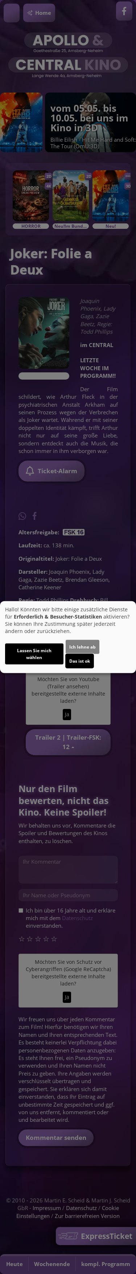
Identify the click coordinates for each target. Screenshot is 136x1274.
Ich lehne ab (82, 647)
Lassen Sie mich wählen (34, 653)
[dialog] (68, 637)
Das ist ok (79, 661)
